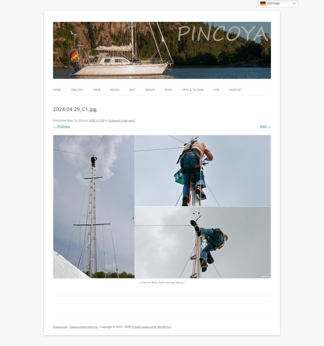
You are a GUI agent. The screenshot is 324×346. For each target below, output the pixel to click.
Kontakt (236, 90)
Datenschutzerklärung (84, 327)
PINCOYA (77, 90)
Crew (96, 90)
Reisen (114, 90)
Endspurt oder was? (121, 120)
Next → (265, 126)
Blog (168, 90)
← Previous (61, 126)
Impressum (60, 327)
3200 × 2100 (96, 120)
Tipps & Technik (193, 90)
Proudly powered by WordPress (151, 327)
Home (57, 90)
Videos (150, 90)
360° (132, 90)
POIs (217, 90)
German (270, 3)
